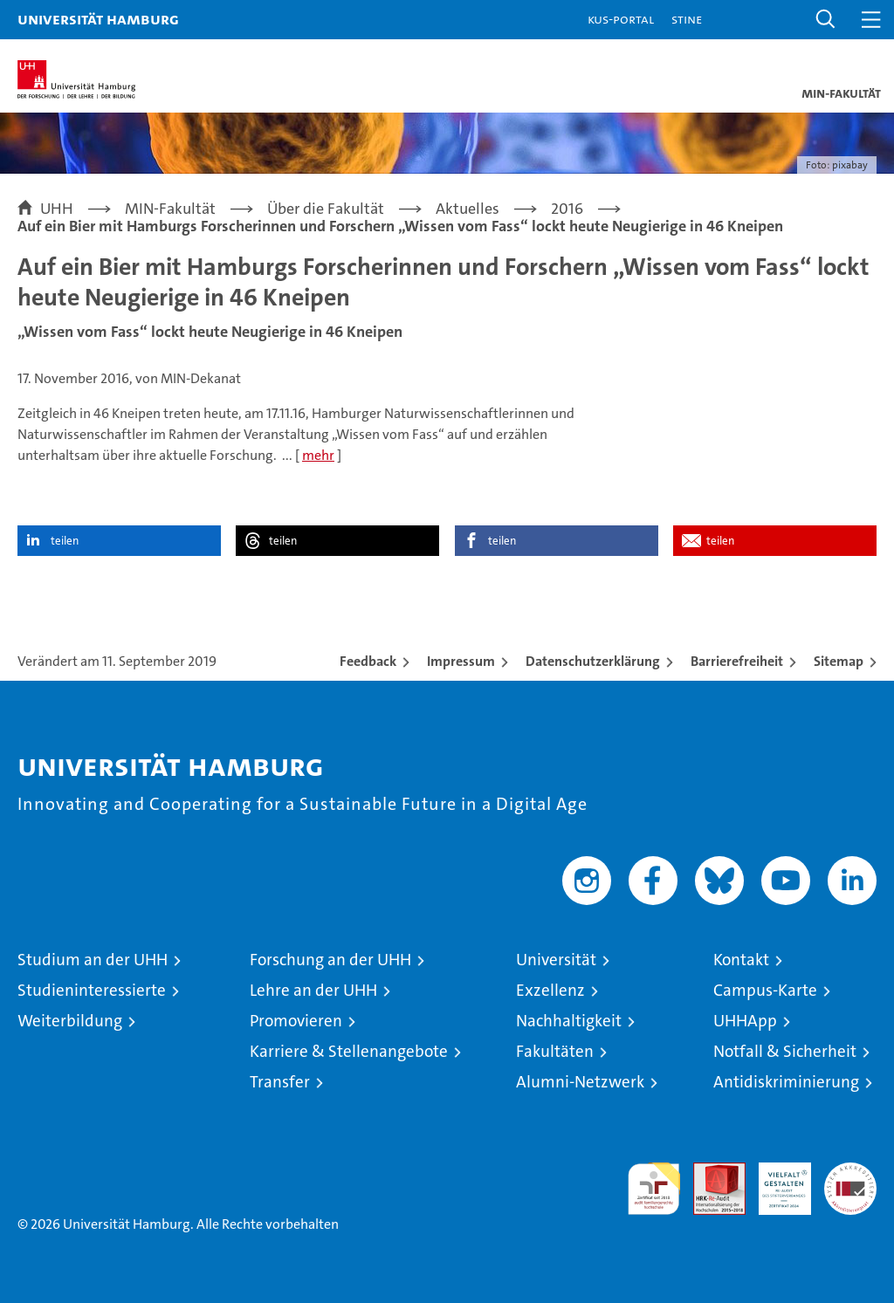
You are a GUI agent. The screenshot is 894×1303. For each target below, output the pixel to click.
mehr (318, 455)
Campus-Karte (765, 990)
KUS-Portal (621, 19)
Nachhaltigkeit (569, 1021)
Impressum (461, 661)
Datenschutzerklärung (593, 661)
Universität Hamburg (98, 19)
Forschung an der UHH (330, 959)
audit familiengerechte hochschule (654, 1188)
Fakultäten (555, 1051)
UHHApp (745, 1021)
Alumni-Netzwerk (580, 1082)
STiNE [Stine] (686, 19)
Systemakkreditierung (850, 1171)
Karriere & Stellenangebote (349, 1051)
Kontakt (741, 959)
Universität (556, 959)
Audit (709, 1171)
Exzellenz (550, 990)
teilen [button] (65, 540)
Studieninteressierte (91, 990)
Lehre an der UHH (313, 990)
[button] (826, 19)
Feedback (368, 661)
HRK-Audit (775, 1180)
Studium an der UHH (92, 959)
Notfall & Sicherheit (784, 1051)
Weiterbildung (69, 1021)
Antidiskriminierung (786, 1082)
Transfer (280, 1082)
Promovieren (296, 1021)
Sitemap (838, 661)
